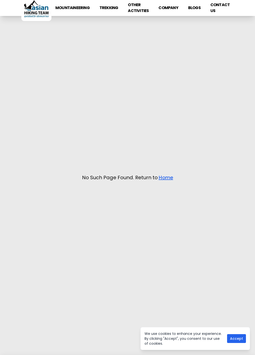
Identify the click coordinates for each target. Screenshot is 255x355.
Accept (236, 338)
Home (166, 177)
